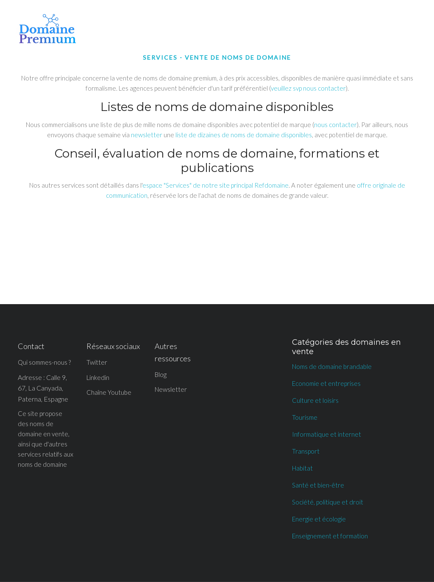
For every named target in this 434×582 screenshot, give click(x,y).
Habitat (302, 468)
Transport (306, 451)
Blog (161, 374)
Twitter (96, 362)
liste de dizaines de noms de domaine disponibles (243, 135)
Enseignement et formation (330, 536)
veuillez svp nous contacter (308, 88)
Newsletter (171, 389)
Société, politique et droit (327, 502)
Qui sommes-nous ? (44, 362)
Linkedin (97, 377)
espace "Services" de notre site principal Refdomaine (215, 185)
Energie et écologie (319, 519)
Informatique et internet (326, 434)
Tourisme (304, 417)
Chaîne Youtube (108, 392)
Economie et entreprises (326, 383)
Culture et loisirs (315, 400)
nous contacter (335, 124)
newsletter (146, 135)
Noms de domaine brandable (332, 366)
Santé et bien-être (318, 485)
